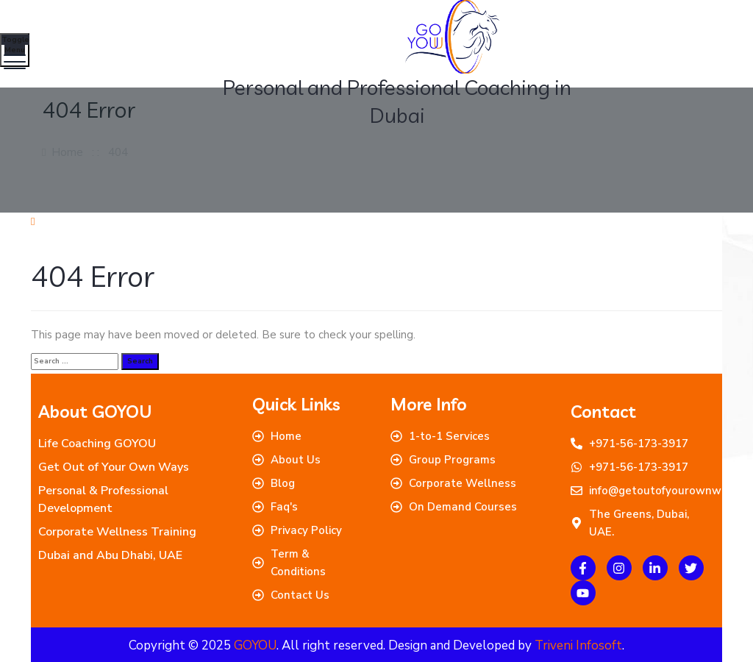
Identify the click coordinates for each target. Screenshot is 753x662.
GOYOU (255, 645)
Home (62, 152)
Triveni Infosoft (578, 645)
